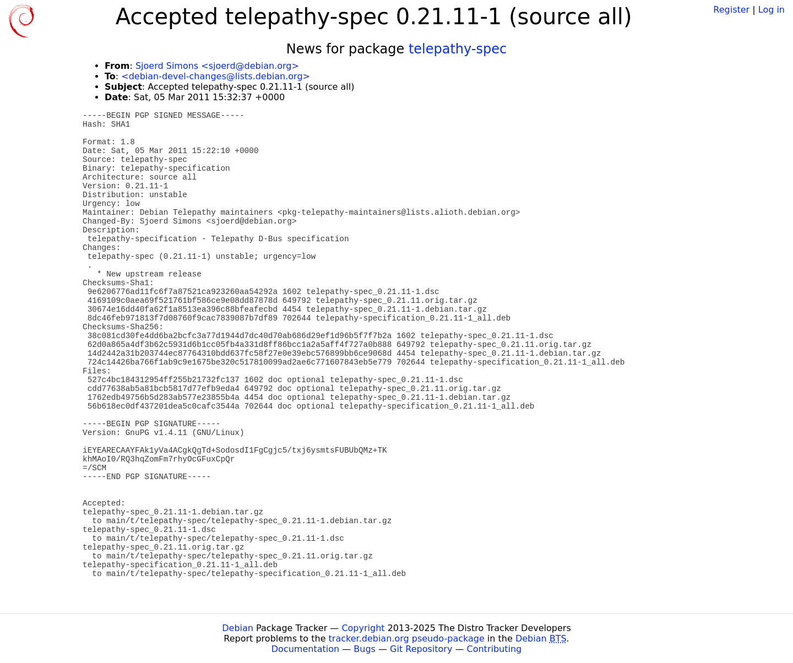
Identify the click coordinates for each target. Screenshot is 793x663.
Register (731, 9)
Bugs (365, 649)
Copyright (362, 628)
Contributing (494, 649)
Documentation (305, 649)
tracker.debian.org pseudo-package (407, 638)
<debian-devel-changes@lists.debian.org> (215, 76)
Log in (771, 9)
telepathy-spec (458, 49)
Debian (237, 628)
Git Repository (421, 649)
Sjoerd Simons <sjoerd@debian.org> (217, 66)
